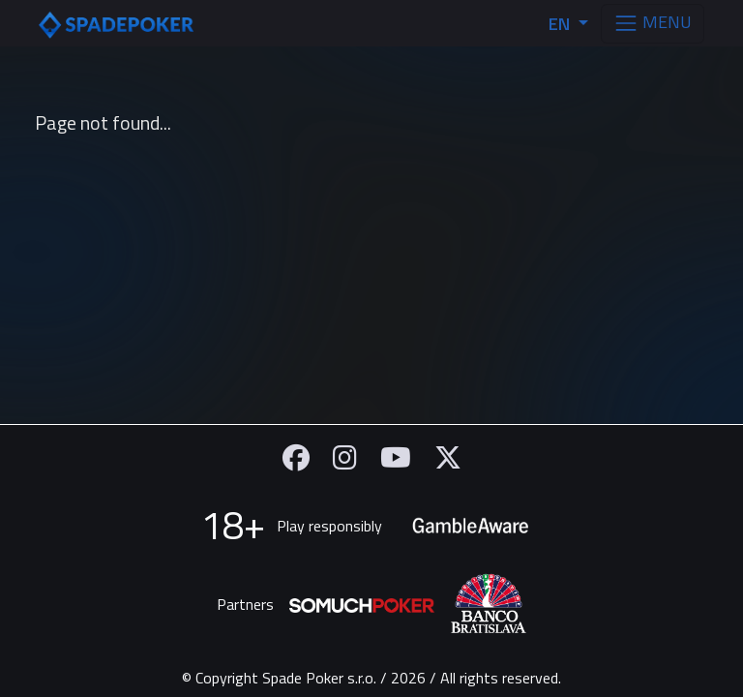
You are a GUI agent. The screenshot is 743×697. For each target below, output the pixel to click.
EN (561, 24)
